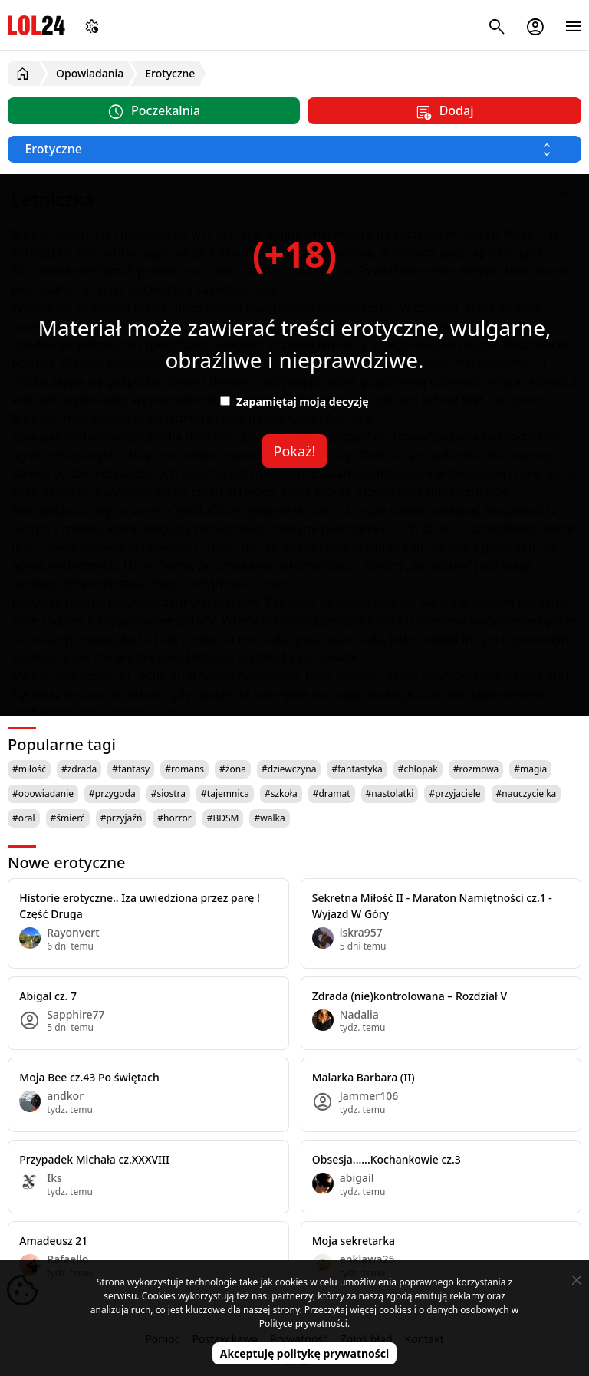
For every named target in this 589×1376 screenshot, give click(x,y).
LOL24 (36, 25)
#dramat (331, 793)
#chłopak (418, 768)
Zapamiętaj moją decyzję (294, 401)
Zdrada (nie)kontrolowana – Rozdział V (409, 996)
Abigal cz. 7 (48, 996)
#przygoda (112, 793)
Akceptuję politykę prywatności (305, 1353)
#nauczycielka (526, 793)
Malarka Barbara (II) (363, 1077)
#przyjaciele (454, 793)
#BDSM (223, 818)
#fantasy (131, 768)
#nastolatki (390, 793)
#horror (174, 818)
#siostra (168, 793)
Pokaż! (295, 451)
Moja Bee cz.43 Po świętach (89, 1077)
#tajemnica (225, 793)
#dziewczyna (289, 768)
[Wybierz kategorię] (294, 149)
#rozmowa (476, 768)
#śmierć (68, 818)
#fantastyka (356, 768)
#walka (269, 818)
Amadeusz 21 (53, 1240)
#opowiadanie (43, 793)
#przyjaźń (121, 818)
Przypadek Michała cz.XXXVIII (94, 1159)
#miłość (29, 768)
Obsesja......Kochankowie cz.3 (386, 1159)
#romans (184, 768)
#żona (232, 768)
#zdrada (79, 768)
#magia (530, 768)
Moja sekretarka (353, 1240)
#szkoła (281, 793)
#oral (23, 818)
